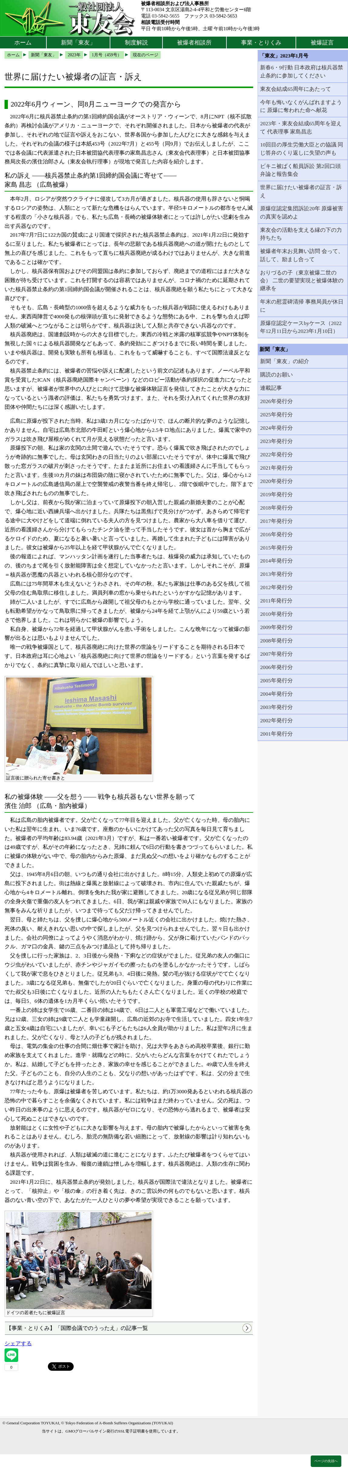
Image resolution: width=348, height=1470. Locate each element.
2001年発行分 (276, 734)
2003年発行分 (276, 707)
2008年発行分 (276, 641)
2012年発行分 (276, 587)
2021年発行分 (276, 468)
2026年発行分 (276, 401)
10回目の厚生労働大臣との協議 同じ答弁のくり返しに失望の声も (301, 149)
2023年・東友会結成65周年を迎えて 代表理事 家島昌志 (301, 127)
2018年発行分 (276, 508)
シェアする (18, 1343)
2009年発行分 (276, 627)
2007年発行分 (276, 654)
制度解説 (136, 42)
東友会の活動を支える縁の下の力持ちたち (301, 234)
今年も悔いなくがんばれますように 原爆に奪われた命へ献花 (301, 106)
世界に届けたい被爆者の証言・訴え (301, 191)
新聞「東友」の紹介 (284, 361)
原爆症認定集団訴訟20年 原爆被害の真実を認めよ (301, 212)
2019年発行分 (276, 494)
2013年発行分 (276, 574)
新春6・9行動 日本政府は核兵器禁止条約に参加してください (301, 71)
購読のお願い (276, 375)
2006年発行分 (276, 667)
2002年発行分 (276, 720)
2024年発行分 (276, 428)
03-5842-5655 (165, 15)
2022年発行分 (276, 454)
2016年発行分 (276, 534)
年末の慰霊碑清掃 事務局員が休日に (301, 306)
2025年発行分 (276, 415)
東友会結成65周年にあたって (295, 89)
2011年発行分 (276, 601)
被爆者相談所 (194, 42)
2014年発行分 (276, 561)
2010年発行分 (276, 614)
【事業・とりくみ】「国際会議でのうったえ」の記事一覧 (77, 1328)
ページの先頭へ (326, 1461)
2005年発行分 (276, 681)
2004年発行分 (276, 694)
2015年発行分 (276, 548)
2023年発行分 (276, 441)
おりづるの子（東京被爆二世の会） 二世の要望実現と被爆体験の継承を (301, 281)
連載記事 (271, 388)
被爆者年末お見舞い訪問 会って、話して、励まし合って (301, 255)
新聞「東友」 (78, 42)
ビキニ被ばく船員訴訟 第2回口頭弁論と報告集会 (300, 170)
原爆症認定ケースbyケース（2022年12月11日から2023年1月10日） (301, 327)
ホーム (23, 42)
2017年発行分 (276, 521)
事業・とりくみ (261, 42)
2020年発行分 (276, 481)
